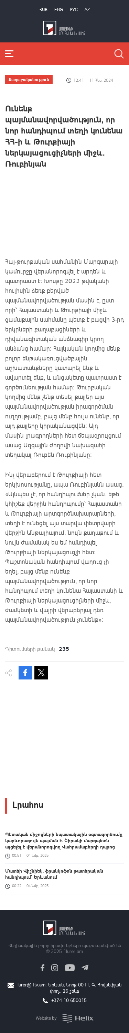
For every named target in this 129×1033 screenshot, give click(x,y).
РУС (74, 9)
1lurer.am (73, 951)
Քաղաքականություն (29, 79)
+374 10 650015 (69, 1000)
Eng (58, 9)
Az (87, 9)
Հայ (43, 9)
